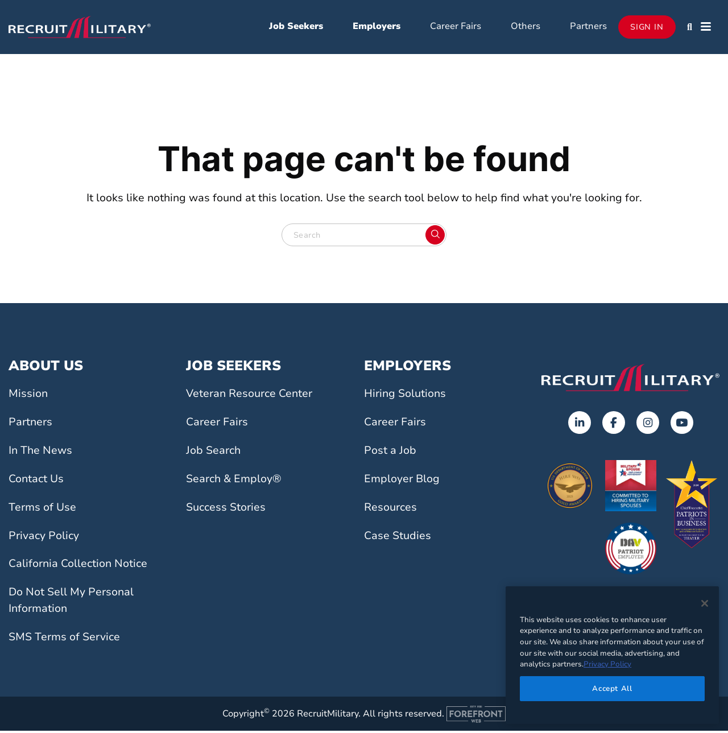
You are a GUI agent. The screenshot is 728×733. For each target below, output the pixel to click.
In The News (40, 452)
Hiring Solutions (405, 396)
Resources (390, 509)
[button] (689, 28)
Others (525, 27)
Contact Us (36, 481)
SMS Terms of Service (64, 639)
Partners (588, 27)
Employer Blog (402, 481)
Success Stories (226, 509)
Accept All (612, 689)
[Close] (704, 603)
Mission (28, 396)
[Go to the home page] (630, 380)
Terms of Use (42, 509)
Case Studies (397, 538)
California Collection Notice (78, 566)
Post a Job (390, 452)
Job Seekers (296, 27)
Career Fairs (455, 27)
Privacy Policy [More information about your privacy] (607, 664)
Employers (376, 27)
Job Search (213, 452)
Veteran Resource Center (249, 396)
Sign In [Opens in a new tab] (647, 28)
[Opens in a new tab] (579, 425)
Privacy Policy (44, 538)
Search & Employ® (234, 481)
